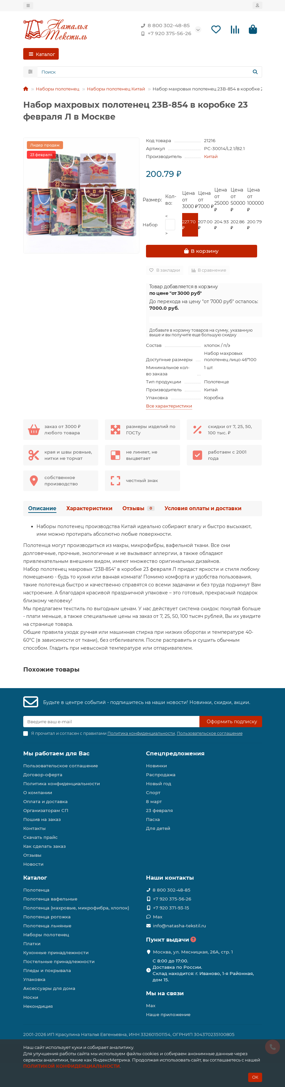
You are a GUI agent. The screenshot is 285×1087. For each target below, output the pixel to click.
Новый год (158, 783)
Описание (42, 509)
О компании (37, 792)
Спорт (153, 792)
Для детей (158, 828)
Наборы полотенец (57, 89)
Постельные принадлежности (59, 961)
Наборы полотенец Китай (116, 89)
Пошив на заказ (42, 819)
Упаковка (34, 979)
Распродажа (161, 774)
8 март (154, 801)
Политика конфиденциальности (61, 783)
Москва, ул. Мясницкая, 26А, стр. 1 (193, 951)
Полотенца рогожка (47, 916)
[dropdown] (28, 5)
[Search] (149, 72)
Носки (30, 997)
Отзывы (138, 509)
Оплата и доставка (45, 801)
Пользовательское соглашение (60, 765)
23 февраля (159, 810)
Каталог (35, 877)
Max (157, 916)
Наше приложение (168, 1014)
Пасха (153, 819)
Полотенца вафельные (50, 898)
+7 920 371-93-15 (171, 907)
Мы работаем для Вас (56, 753)
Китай (211, 157)
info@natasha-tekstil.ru (179, 925)
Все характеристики (169, 406)
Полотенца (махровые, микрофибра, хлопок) (76, 907)
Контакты (34, 828)
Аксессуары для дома (49, 988)
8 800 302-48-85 (164, 25)
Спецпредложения (175, 753)
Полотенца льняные (47, 925)
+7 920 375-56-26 (164, 33)
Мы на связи (165, 993)
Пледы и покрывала (47, 970)
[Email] (111, 721)
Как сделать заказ (44, 846)
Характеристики (89, 509)
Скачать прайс (40, 837)
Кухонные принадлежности (56, 952)
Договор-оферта (42, 774)
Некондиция (38, 1006)
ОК (255, 1077)
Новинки (156, 765)
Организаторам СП (45, 810)
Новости (33, 864)
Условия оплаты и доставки (203, 509)
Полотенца (36, 890)
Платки (31, 943)
